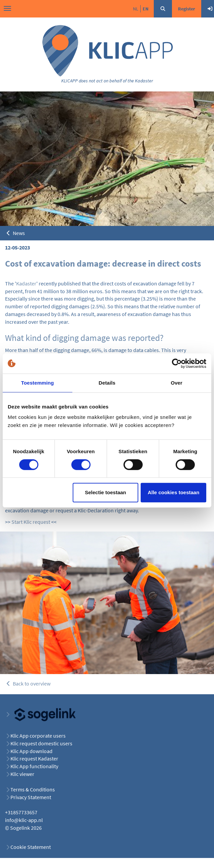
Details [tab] (107, 383)
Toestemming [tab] (37, 383)
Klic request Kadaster (34, 758)
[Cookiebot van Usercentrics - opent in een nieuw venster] (176, 363)
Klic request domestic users (41, 743)
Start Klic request (30, 521)
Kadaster (26, 283)
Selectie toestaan (105, 492)
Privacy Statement (30, 797)
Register (186, 9)
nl (135, 9)
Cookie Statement (30, 847)
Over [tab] (176, 383)
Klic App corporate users (38, 735)
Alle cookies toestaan (173, 492)
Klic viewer (22, 774)
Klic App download (31, 751)
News (15, 233)
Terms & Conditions (32, 789)
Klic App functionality (34, 766)
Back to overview (27, 683)
